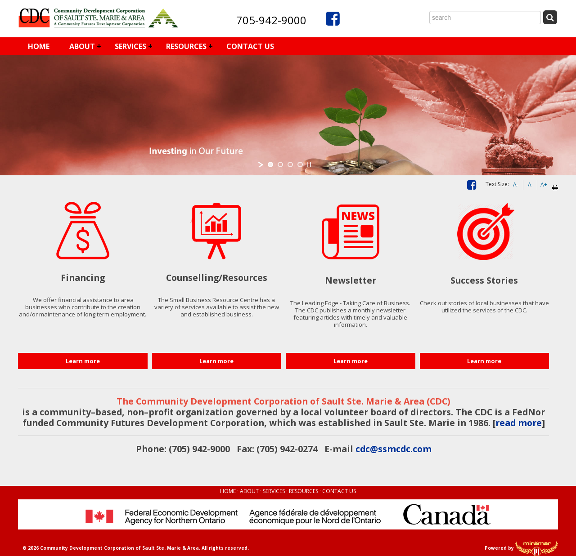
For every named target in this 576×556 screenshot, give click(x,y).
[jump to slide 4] (300, 164)
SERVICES (130, 46)
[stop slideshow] (309, 164)
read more (518, 423)
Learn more (83, 361)
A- (515, 184)
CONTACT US (250, 46)
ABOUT (82, 46)
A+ (543, 184)
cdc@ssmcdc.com (394, 449)
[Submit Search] (550, 17)
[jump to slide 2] (280, 164)
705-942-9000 (271, 20)
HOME (39, 46)
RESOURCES (186, 46)
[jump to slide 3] (290, 164)
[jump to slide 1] (270, 164)
